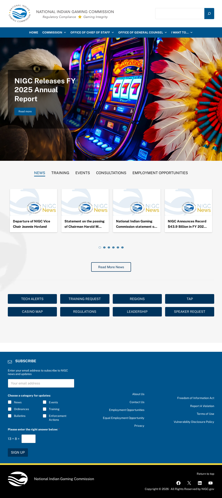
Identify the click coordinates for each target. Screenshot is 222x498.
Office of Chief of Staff (92, 32)
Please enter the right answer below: (34, 429)
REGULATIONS (84, 312)
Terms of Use (205, 413)
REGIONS (137, 299)
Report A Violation (202, 406)
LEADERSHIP (137, 312)
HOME (33, 32)
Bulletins (19, 415)
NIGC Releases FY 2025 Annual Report (44, 90)
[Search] (209, 13)
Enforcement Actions (57, 417)
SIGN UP (18, 452)
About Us (138, 394)
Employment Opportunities (126, 410)
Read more (27, 112)
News (18, 402)
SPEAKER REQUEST (189, 312)
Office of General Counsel (142, 32)
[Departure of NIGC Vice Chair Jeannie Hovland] (33, 202)
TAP (190, 299)
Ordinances (21, 409)
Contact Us (137, 402)
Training (54, 409)
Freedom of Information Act (195, 398)
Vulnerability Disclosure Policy (194, 421)
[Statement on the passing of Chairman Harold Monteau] (85, 202)
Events (53, 402)
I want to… (182, 32)
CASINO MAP (32, 312)
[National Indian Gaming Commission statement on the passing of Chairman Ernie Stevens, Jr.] (136, 202)
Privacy (139, 425)
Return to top (205, 473)
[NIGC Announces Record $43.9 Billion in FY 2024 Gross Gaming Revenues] (188, 202)
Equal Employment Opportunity (123, 418)
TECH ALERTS (32, 299)
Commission (54, 32)
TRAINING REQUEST (85, 299)
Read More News (111, 267)
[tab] (39, 171)
